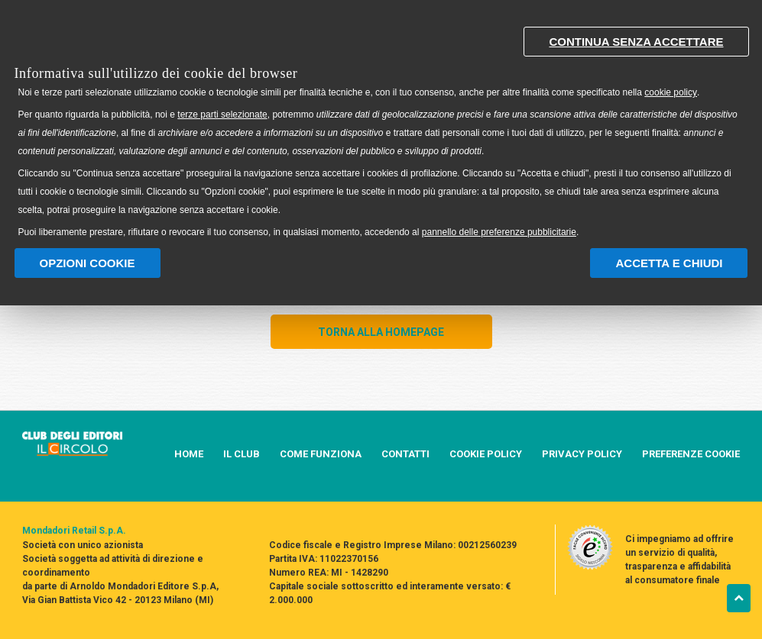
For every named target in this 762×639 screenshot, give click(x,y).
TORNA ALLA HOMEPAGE (381, 332)
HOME (188, 454)
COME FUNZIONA (321, 454)
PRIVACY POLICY (582, 454)
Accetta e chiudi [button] (668, 263)
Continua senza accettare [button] (636, 41)
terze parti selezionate (222, 114)
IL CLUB (241, 454)
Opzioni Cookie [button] (87, 263)
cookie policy (670, 92)
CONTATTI (405, 454)
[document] (381, 128)
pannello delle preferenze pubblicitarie (499, 232)
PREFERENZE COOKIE (691, 454)
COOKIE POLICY (485, 454)
